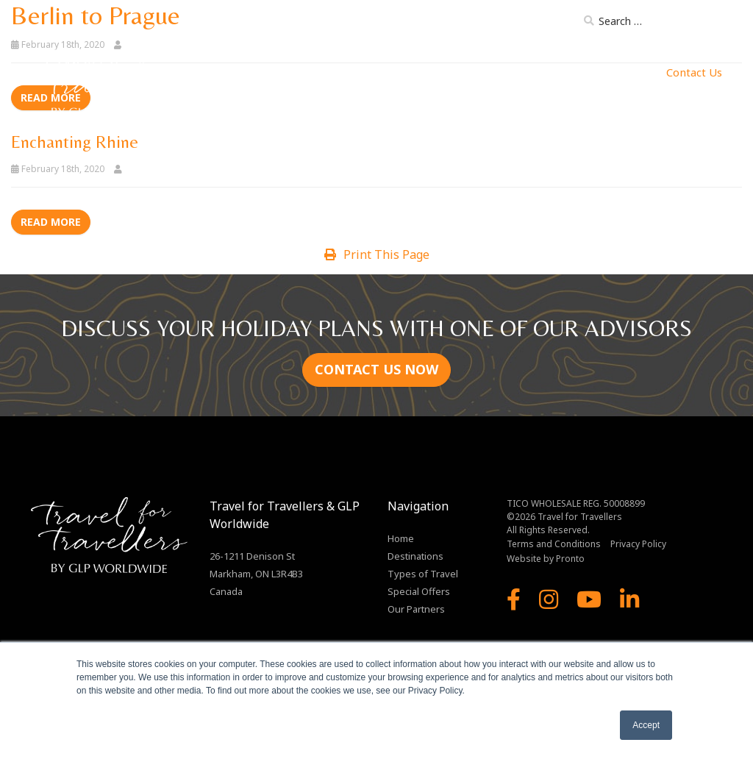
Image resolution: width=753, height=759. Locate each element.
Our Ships (465, 72)
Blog (555, 23)
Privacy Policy (638, 544)
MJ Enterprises (617, 72)
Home (234, 72)
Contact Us (694, 72)
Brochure (503, 23)
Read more (51, 222)
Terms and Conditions (554, 544)
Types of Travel (383, 72)
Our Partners (534, 72)
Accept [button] (646, 725)
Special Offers (419, 591)
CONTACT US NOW (376, 369)
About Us (440, 23)
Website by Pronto (546, 558)
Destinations (293, 72)
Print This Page (376, 254)
